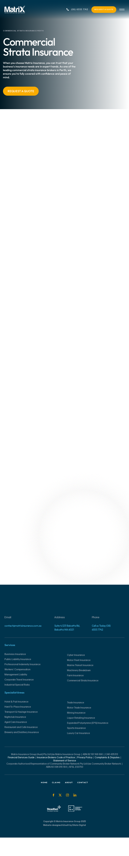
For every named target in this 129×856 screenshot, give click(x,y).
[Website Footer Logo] (64, 619)
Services (9, 663)
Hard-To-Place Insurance (17, 725)
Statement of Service (64, 779)
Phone (95, 635)
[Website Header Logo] (19, 9)
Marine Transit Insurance (80, 683)
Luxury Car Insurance (78, 751)
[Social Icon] (53, 813)
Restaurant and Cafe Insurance (21, 745)
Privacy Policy (84, 775)
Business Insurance (15, 672)
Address (59, 635)
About (69, 801)
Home (44, 801)
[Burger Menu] (122, 9)
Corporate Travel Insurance (19, 698)
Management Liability (15, 693)
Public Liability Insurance (17, 677)
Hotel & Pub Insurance (16, 720)
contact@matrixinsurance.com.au (23, 644)
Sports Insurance (76, 746)
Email (7, 635)
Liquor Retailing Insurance (81, 736)
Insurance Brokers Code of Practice (56, 775)
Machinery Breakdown (79, 688)
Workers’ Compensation (17, 687)
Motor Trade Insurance (79, 726)
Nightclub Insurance (15, 735)
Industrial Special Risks (17, 703)
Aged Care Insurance (15, 740)
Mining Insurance (76, 731)
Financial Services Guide (21, 775)
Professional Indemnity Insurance (22, 682)
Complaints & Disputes (107, 775)
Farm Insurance (75, 693)
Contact (82, 801)
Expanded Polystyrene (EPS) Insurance (87, 741)
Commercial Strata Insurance (82, 699)
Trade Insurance (75, 721)
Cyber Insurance (76, 673)
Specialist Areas (14, 711)
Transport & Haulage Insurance (21, 730)
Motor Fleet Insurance (78, 678)
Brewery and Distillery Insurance (21, 750)
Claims (56, 801)
